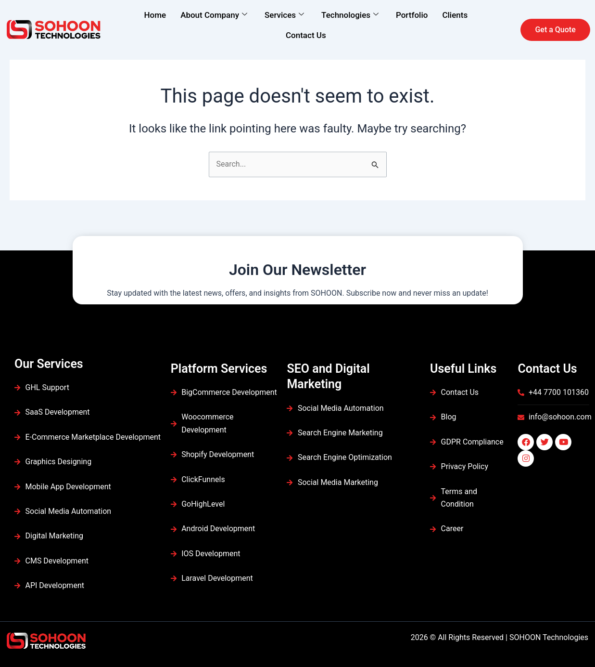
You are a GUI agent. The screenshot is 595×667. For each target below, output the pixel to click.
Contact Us (306, 35)
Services (284, 15)
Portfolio (412, 15)
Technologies (350, 15)
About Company (213, 15)
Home (155, 15)
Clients (455, 15)
